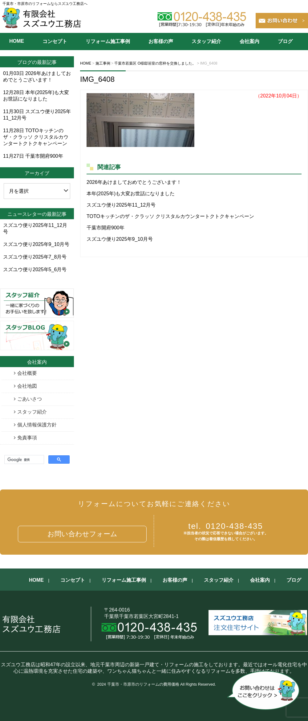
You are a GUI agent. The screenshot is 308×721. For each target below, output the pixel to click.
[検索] (23, 459)
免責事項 (27, 437)
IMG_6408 (97, 79)
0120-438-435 (225, 526)
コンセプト (55, 41)
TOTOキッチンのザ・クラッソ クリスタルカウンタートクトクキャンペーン (170, 216)
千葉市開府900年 (105, 227)
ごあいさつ (29, 399)
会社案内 (249, 41)
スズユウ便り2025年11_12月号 (121, 205)
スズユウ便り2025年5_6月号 (35, 269)
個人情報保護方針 (37, 424)
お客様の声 (160, 41)
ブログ (285, 41)
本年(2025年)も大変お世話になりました (131, 193)
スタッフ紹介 (206, 41)
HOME (16, 41)
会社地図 (27, 386)
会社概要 (27, 373)
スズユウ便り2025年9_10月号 (120, 239)
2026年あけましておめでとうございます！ (134, 182)
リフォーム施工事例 (108, 41)
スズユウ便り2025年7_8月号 (35, 256)
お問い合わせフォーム (82, 534)
